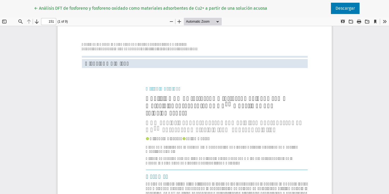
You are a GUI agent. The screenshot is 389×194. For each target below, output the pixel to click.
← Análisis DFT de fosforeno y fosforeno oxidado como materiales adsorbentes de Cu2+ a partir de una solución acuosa (150, 8)
